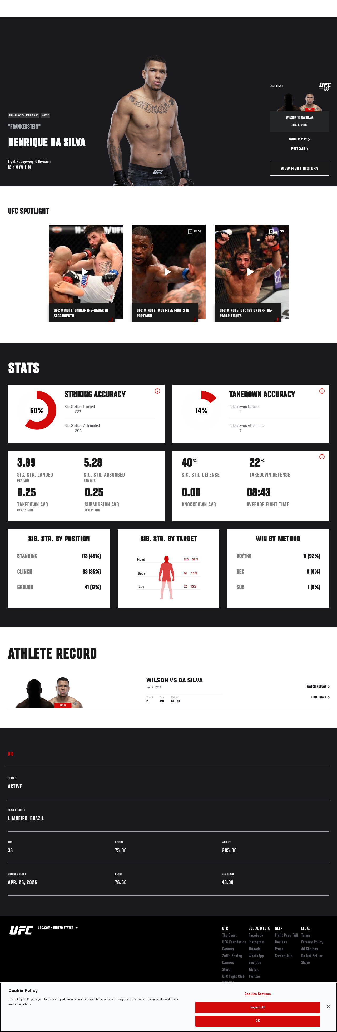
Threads (255, 949)
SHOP (305, 20)
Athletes (60, 20)
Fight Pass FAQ (286, 935)
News (81, 20)
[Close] (328, 1006)
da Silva (190, 681)
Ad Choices (309, 949)
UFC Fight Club (233, 976)
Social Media (259, 928)
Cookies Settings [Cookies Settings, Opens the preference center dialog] (258, 994)
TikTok (254, 969)
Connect (235, 20)
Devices (281, 942)
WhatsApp (256, 956)
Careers (228, 949)
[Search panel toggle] (320, 20)
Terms (305, 935)
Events (14, 20)
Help (278, 928)
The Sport (229, 935)
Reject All (257, 1007)
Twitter (254, 976)
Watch (256, 20)
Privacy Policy (312, 942)
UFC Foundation (234, 942)
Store (226, 969)
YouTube (255, 963)
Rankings (36, 20)
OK (258, 1021)
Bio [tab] (11, 754)
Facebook (256, 935)
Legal (305, 928)
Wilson (157, 681)
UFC (225, 928)
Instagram (256, 942)
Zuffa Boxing (282, 20)
